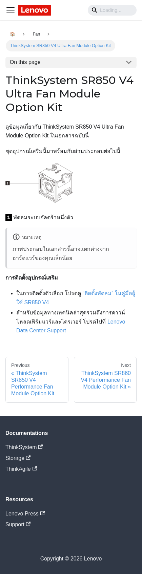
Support (18, 524)
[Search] (112, 10)
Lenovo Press (25, 513)
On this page (25, 62)
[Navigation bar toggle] (10, 10)
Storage (18, 458)
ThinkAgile (21, 469)
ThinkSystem (24, 447)
